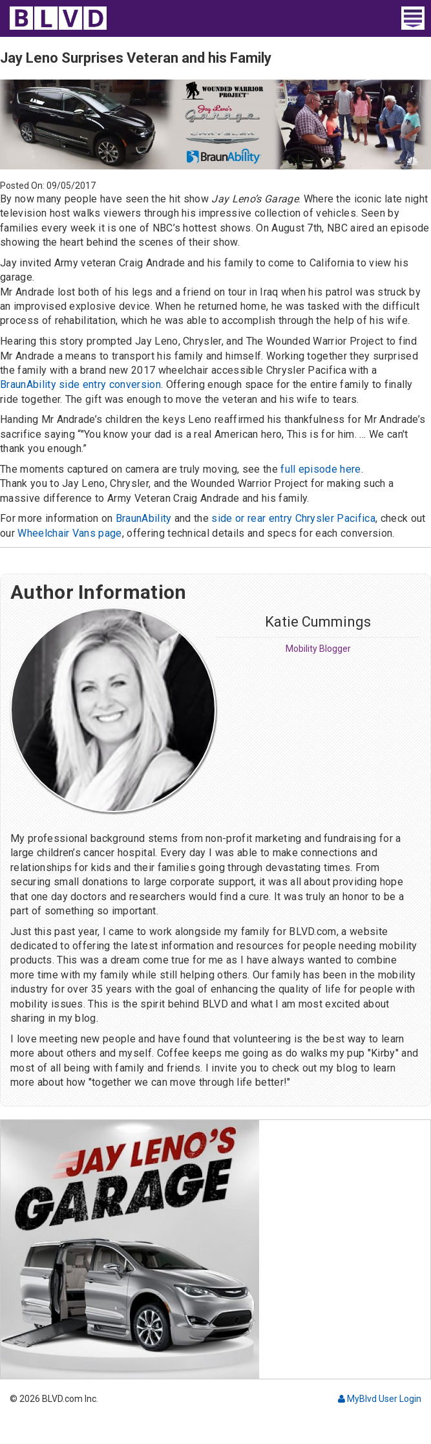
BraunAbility (144, 518)
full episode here (320, 469)
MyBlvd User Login (379, 1399)
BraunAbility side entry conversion (80, 384)
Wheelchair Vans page (69, 533)
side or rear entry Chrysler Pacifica (293, 518)
